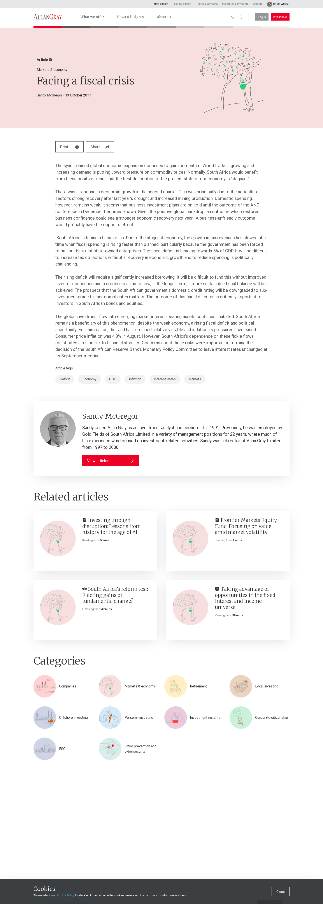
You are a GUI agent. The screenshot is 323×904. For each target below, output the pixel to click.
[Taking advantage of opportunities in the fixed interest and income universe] (190, 607)
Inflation (135, 379)
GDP (112, 379)
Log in (262, 17)
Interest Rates (165, 379)
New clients (161, 3)
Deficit (65, 379)
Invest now (280, 17)
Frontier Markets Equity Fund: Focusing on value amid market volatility (246, 526)
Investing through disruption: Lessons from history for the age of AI (111, 526)
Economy (90, 379)
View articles (110, 460)
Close (280, 892)
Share (103, 147)
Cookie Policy (65, 895)
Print (69, 147)
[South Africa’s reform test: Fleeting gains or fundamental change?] (58, 607)
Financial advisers (207, 3)
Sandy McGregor (49, 95)
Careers (258, 3)
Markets (194, 379)
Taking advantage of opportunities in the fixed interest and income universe (245, 598)
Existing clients (182, 3)
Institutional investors (235, 3)
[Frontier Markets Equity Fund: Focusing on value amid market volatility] (190, 538)
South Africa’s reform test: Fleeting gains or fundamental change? (115, 595)
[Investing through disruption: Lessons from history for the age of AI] (58, 538)
